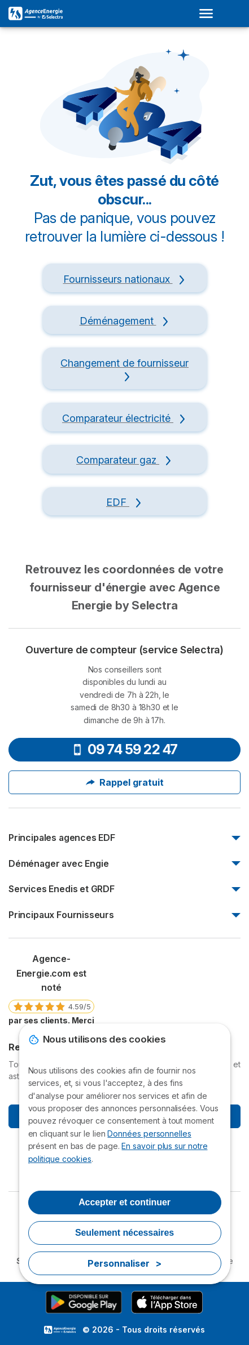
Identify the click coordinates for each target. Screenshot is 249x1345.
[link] (51, 994)
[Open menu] (209, 13)
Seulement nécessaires (124, 1232)
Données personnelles (149, 1133)
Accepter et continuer (124, 1202)
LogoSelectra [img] (60, 1330)
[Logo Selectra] (35, 13)
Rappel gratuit (125, 782)
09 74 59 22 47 (125, 749)
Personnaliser (124, 1263)
